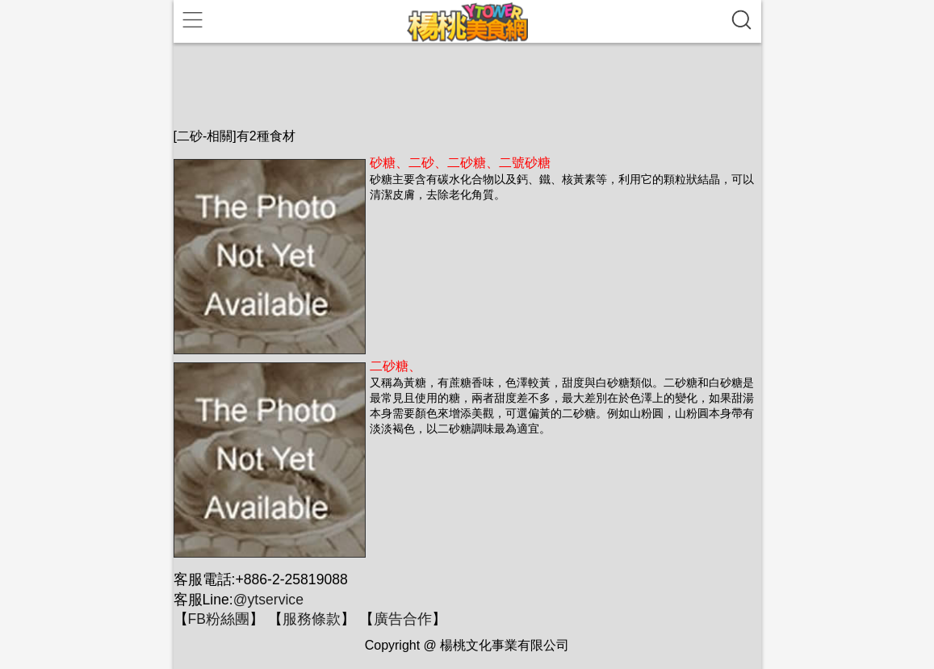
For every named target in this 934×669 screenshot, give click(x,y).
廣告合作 (403, 619)
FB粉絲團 (218, 619)
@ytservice (268, 600)
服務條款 (312, 619)
